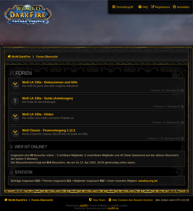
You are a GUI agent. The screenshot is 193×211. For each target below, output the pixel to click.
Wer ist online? (30, 147)
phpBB (83, 205)
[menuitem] (180, 7)
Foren (23, 73)
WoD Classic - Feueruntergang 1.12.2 (48, 130)
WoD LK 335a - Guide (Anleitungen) (47, 98)
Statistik (23, 172)
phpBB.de (113, 208)
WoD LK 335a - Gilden (37, 114)
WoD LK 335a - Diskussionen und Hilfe (49, 82)
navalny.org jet (148, 180)
